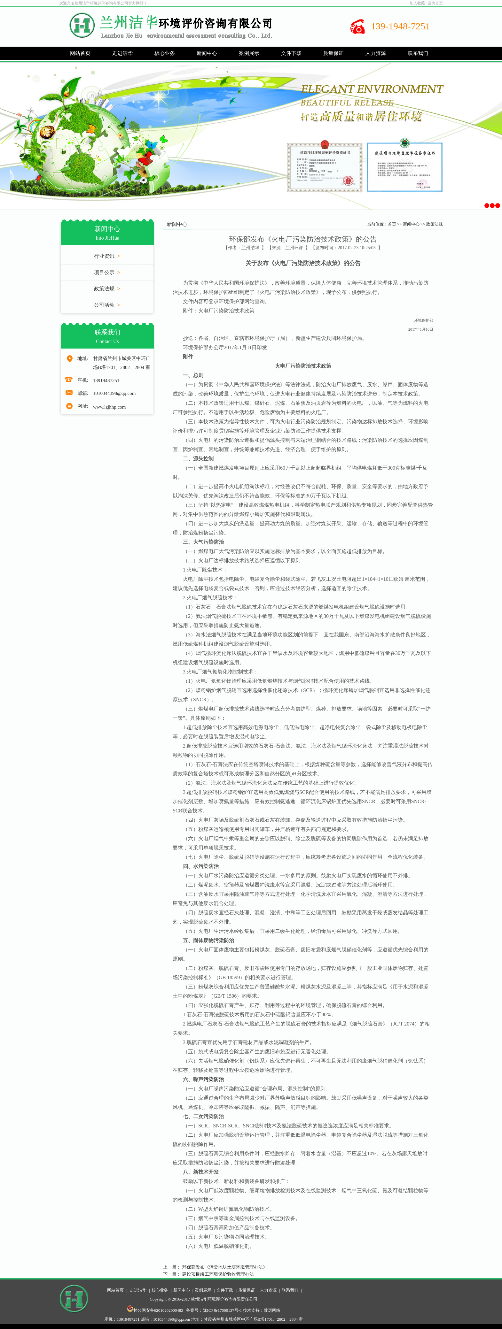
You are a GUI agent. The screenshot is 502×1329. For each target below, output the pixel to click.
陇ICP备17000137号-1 (222, 1310)
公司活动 (107, 305)
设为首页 (435, 3)
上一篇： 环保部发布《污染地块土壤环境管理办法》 (215, 1267)
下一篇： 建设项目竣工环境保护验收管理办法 (208, 1274)
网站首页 (80, 53)
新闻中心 (411, 224)
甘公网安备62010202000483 (155, 1310)
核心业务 (160, 1290)
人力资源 (268, 1290)
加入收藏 (417, 3)
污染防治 (213, 1079)
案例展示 (203, 1290)
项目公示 (107, 272)
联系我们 (290, 1290)
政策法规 (107, 288)
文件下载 (224, 1290)
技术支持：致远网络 (261, 1310)
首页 (392, 224)
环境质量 (218, 393)
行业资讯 (107, 256)
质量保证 (246, 1290)
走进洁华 (138, 1290)
